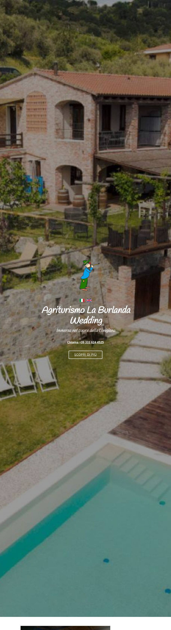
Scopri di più (85, 354)
